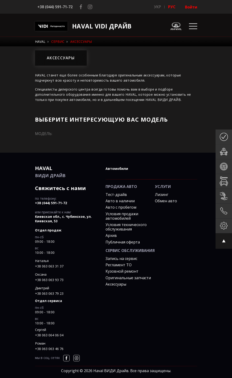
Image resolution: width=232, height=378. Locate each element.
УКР (157, 6)
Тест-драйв (116, 194)
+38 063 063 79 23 (49, 293)
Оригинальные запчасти (128, 277)
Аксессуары (116, 284)
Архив (111, 235)
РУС (172, 6)
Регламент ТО (119, 264)
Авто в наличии (120, 200)
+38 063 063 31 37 (49, 266)
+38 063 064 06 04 (49, 335)
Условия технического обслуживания (126, 227)
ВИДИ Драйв (66, 171)
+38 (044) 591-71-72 (55, 6)
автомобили (117, 168)
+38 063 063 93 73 (49, 280)
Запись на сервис (121, 258)
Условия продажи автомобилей (122, 216)
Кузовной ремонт (122, 271)
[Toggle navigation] (193, 26)
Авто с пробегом (121, 207)
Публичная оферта (123, 242)
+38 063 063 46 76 (49, 348)
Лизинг (161, 194)
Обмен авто (166, 200)
